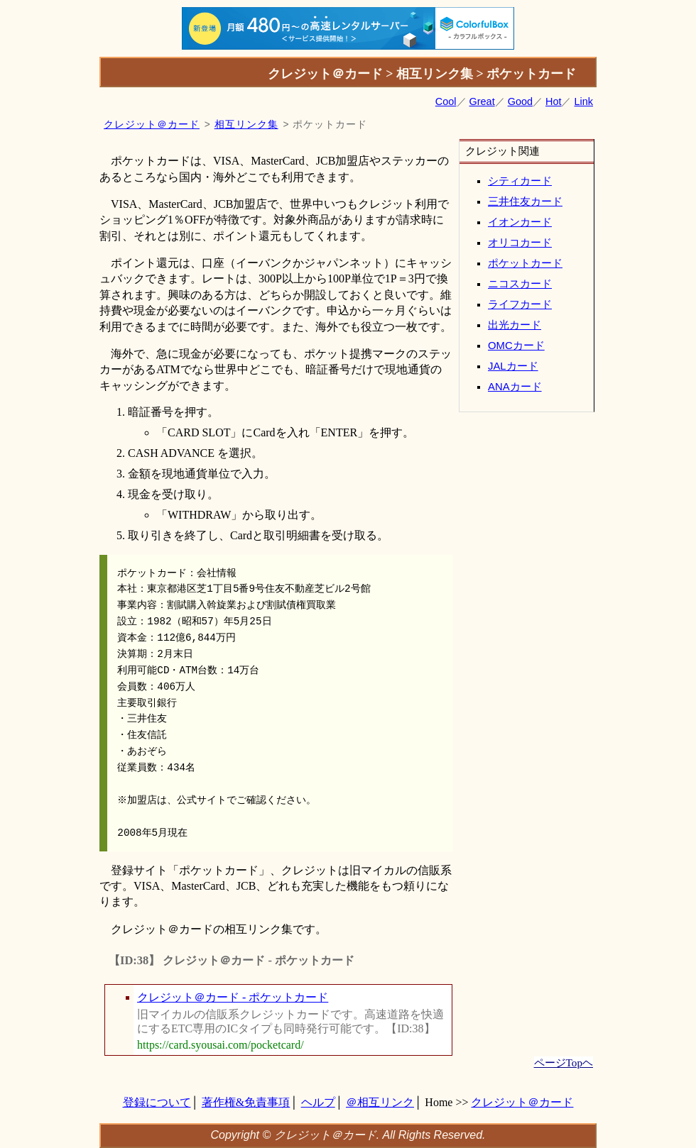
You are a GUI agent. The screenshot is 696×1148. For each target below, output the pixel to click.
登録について (157, 1102)
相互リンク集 (246, 124)
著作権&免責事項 (246, 1102)
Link (584, 101)
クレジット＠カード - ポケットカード (232, 997)
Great (482, 101)
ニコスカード (520, 283)
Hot (553, 101)
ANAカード (515, 386)
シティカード (520, 181)
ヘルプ (318, 1102)
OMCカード (516, 345)
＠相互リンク (380, 1102)
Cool (446, 101)
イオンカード (520, 222)
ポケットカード (525, 263)
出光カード (514, 325)
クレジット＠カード (152, 124)
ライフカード (520, 304)
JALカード (513, 366)
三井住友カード (525, 201)
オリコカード (520, 242)
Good (520, 101)
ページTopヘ (563, 1062)
